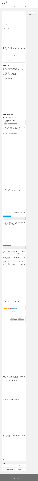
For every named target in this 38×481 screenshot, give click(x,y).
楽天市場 (9, 123)
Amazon (5, 123)
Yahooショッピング (14, 123)
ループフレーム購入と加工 (8, 60)
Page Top (19, 476)
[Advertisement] (14, 17)
